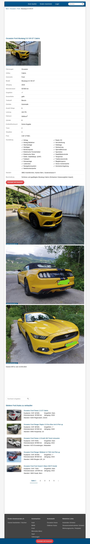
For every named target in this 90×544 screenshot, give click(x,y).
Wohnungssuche (68, 528)
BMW (33, 525)
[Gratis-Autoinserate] (15, 4)
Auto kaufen (32, 4)
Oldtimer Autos (52, 525)
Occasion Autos (52, 522)
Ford (18, 8)
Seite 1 (33, 481)
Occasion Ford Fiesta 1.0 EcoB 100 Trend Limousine (42, 438)
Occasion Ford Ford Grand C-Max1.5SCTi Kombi (40, 466)
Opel (33, 534)
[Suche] (76, 4)
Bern (7, 8)
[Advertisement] (45, 23)
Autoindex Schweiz (68, 522)
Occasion (13, 8)
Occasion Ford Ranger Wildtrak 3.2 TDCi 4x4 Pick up (42, 452)
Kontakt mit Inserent (15, 182)
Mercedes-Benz (36, 531)
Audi (33, 522)
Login (57, 4)
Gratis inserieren (46, 4)
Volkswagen (35, 537)
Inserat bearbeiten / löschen (17, 522)
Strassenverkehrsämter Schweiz (73, 525)
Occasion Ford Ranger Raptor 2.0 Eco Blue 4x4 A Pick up (43, 424)
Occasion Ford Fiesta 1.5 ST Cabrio (36, 410)
